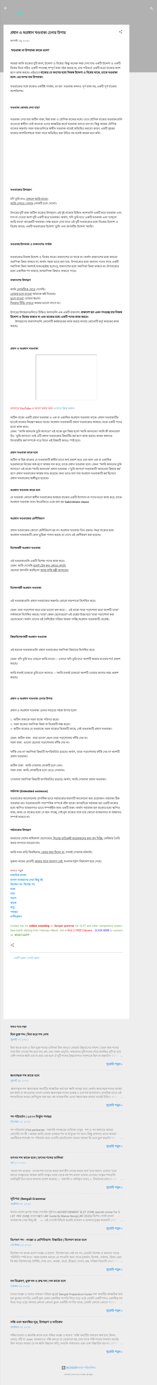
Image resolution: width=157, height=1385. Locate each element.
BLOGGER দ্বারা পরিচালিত (78, 1369)
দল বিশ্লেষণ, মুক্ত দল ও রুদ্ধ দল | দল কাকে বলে (38, 1282)
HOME (27, 14)
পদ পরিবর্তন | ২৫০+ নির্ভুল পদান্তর (30, 1118)
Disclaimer (126, 14)
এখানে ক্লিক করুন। (64, 410)
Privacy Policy (102, 14)
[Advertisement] (143, 77)
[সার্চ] (152, 9)
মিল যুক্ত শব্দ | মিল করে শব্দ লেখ (29, 1036)
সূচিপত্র (40, 14)
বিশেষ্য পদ (29, 886)
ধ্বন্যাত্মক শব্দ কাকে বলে (24, 1077)
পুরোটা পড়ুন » (114, 1065)
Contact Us (77, 14)
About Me (56, 14)
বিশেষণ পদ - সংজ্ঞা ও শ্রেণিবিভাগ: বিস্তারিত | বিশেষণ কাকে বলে (48, 1241)
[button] (121, 34)
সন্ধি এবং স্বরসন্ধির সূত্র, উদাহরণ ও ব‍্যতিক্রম (36, 1323)
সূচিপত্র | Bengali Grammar (28, 1200)
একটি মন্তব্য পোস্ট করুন (26, 959)
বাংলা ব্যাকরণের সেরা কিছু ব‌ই (26, 881)
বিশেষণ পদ (16, 886)
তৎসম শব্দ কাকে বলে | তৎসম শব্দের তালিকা (36, 1159)
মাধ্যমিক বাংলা (18, 876)
